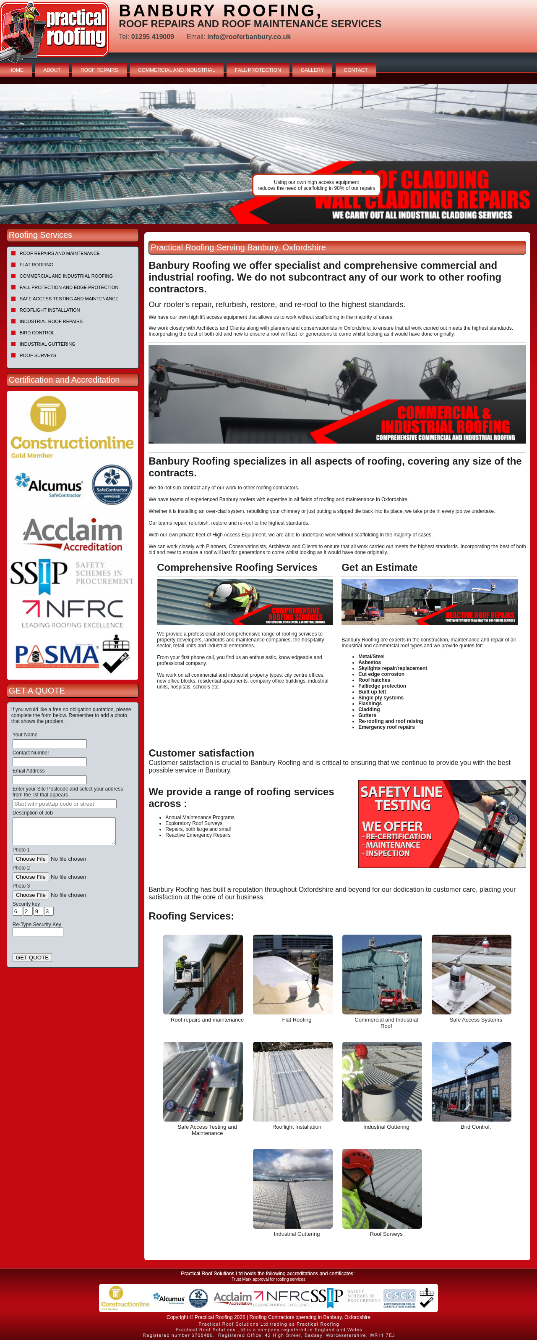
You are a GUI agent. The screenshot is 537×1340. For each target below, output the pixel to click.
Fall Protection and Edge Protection (69, 287)
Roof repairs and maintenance (60, 253)
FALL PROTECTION (258, 70)
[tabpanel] (268, 154)
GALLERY (312, 70)
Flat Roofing (36, 264)
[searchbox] (65, 803)
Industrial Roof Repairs (51, 321)
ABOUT (51, 70)
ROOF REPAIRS (99, 70)
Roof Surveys (38, 355)
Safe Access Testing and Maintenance (69, 298)
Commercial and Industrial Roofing (66, 276)
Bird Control (37, 332)
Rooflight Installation (50, 310)
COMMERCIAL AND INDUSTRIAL (176, 70)
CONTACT (356, 70)
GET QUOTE (32, 957)
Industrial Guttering (48, 344)
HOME (15, 70)
